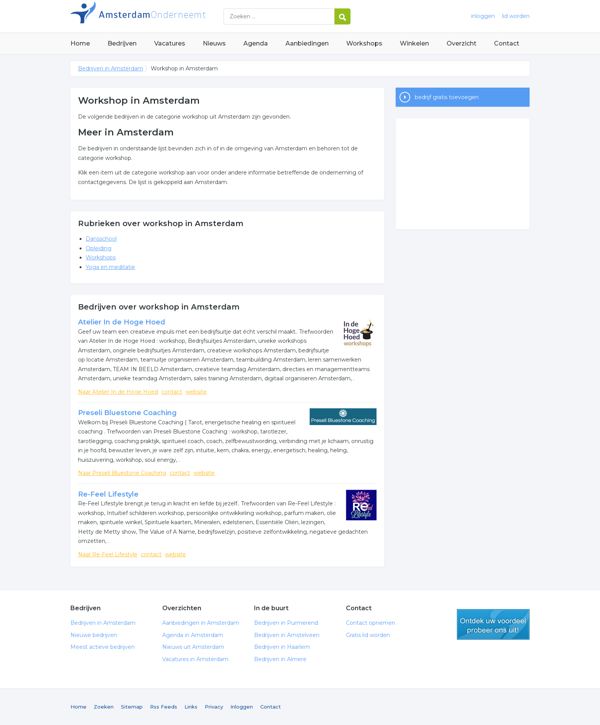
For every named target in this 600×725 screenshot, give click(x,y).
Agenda (255, 43)
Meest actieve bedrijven (102, 647)
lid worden (516, 16)
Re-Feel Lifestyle (108, 494)
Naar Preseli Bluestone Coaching (122, 472)
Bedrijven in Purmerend (286, 622)
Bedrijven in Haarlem (282, 647)
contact (171, 391)
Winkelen (414, 43)
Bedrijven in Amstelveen (287, 635)
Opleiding (98, 248)
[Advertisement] (462, 174)
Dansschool (101, 238)
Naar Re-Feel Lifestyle (107, 554)
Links (190, 707)
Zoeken (104, 707)
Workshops (364, 43)
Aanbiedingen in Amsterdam (200, 622)
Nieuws (214, 43)
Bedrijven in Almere (280, 659)
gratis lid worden (493, 624)
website (196, 391)
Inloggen (241, 707)
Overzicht (461, 43)
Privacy (214, 707)
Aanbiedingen (307, 43)
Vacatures (169, 43)
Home (80, 43)
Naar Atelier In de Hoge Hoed (118, 391)
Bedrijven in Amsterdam (166, 16)
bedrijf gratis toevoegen (447, 97)
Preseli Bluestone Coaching (127, 413)
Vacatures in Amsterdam (195, 659)
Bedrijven (122, 43)
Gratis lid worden (368, 635)
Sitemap (132, 707)
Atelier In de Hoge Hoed (121, 322)
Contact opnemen (370, 622)
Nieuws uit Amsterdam (193, 647)
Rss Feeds (163, 707)
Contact (506, 43)
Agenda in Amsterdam (192, 635)
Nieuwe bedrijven (93, 635)
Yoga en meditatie (110, 267)
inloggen (483, 16)
